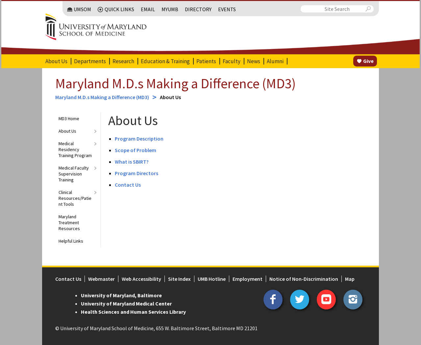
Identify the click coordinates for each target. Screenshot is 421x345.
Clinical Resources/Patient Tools (75, 198)
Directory (198, 9)
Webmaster (101, 279)
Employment (247, 279)
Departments (90, 61)
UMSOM (82, 9)
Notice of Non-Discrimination (303, 279)
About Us (56, 61)
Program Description (139, 138)
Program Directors (136, 173)
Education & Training (165, 61)
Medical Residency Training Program (75, 149)
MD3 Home (69, 118)
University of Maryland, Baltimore (121, 295)
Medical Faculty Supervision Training (74, 174)
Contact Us (128, 184)
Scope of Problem (135, 150)
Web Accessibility (141, 279)
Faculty (231, 61)
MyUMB (169, 9)
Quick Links (119, 9)
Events (227, 9)
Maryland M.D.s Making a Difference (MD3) (175, 83)
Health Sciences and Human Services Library (133, 311)
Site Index (179, 279)
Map (350, 279)
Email (148, 9)
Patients (206, 61)
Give (368, 61)
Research (123, 61)
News (253, 61)
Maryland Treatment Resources (69, 222)
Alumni (275, 61)
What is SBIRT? (132, 161)
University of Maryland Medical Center (126, 303)
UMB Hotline (212, 279)
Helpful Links (71, 241)
